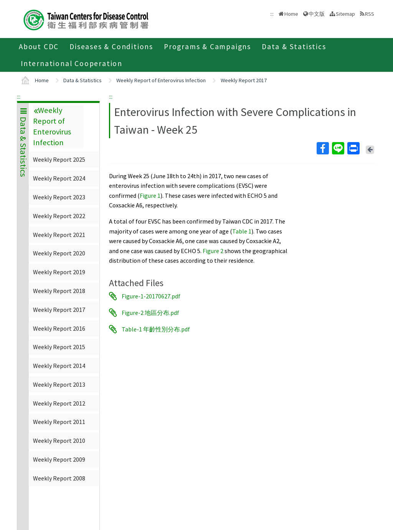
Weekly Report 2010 (59, 440)
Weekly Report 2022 (59, 216)
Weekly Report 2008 (59, 478)
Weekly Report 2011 (59, 422)
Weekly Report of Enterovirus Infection (161, 80)
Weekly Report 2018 (59, 291)
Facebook (322, 148)
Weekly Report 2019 (59, 272)
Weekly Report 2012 (59, 403)
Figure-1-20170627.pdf (151, 296)
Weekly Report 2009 (59, 459)
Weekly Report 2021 (59, 234)
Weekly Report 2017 (244, 80)
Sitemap (345, 13)
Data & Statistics (294, 46)
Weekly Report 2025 (59, 159)
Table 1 (241, 231)
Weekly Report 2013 (59, 384)
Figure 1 (150, 195)
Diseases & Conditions (111, 46)
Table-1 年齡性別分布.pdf (156, 329)
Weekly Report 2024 (59, 178)
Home (291, 13)
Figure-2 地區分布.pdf (150, 312)
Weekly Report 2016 (59, 328)
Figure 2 (213, 251)
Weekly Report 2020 (59, 253)
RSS (369, 13)
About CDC (39, 46)
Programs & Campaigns (207, 46)
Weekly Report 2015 (59, 347)
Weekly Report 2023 (59, 197)
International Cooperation (71, 63)
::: (18, 96)
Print (353, 148)
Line (337, 148)
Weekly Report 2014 (59, 365)
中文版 (317, 14)
